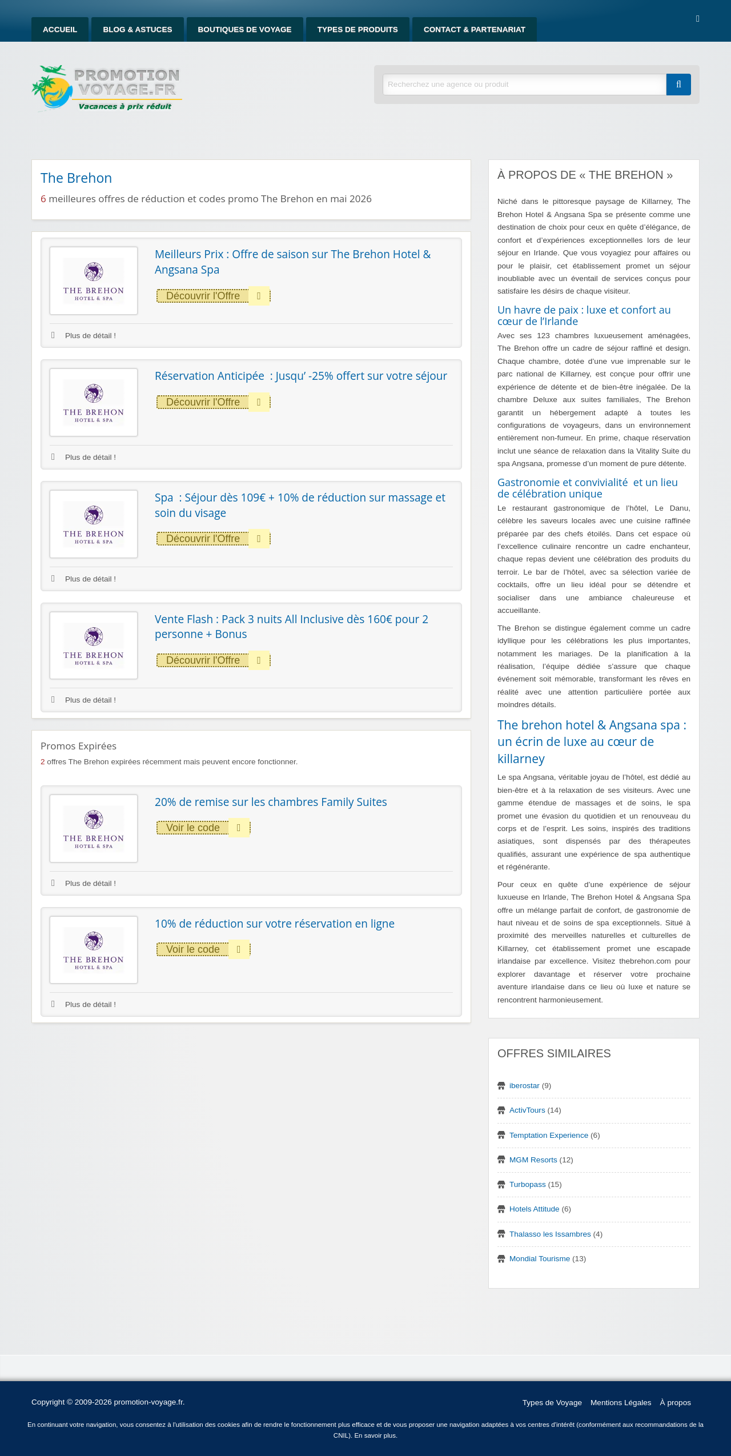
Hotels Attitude (534, 1209)
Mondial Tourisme (539, 1258)
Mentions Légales (621, 1402)
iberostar (524, 1085)
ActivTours (527, 1110)
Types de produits (358, 29)
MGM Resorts (533, 1160)
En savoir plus (375, 1435)
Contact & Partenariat (474, 29)
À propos (675, 1402)
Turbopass (527, 1184)
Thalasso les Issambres (550, 1234)
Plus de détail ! (83, 335)
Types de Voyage (552, 1402)
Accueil (60, 29)
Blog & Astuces (137, 29)
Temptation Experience (548, 1135)
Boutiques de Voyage (245, 29)
